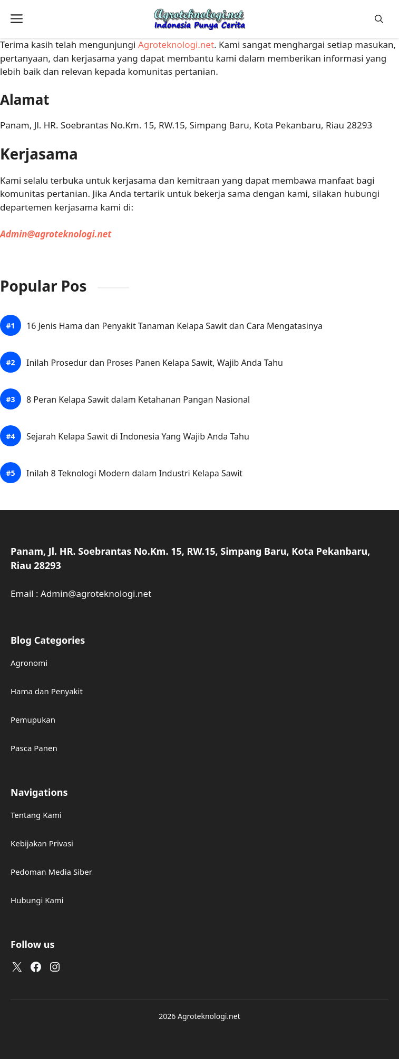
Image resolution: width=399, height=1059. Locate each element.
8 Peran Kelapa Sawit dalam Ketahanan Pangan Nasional (138, 400)
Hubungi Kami (37, 900)
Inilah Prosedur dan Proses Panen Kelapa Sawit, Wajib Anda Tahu (154, 363)
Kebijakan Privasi (42, 843)
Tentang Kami (36, 815)
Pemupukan (33, 719)
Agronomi (29, 662)
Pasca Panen (34, 748)
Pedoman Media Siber (51, 871)
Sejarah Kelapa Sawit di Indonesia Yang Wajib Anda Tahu (137, 437)
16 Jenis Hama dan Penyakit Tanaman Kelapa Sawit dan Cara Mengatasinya (174, 326)
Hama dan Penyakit (47, 691)
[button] (379, 19)
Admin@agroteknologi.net (55, 234)
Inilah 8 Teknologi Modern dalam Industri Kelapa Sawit (134, 473)
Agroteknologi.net (176, 44)
